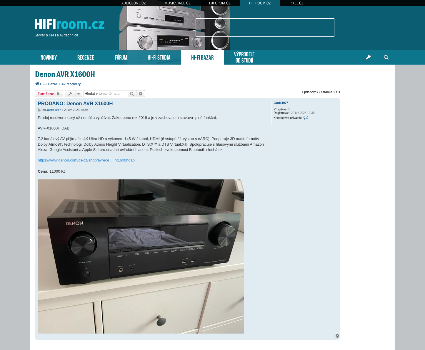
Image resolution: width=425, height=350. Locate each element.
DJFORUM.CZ (220, 3)
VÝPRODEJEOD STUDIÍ (244, 57)
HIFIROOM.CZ (260, 3)
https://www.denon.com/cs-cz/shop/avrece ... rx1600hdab (86, 160)
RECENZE (85, 57)
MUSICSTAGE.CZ (177, 3)
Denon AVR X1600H (65, 74)
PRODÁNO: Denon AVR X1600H (75, 103)
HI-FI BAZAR (202, 57)
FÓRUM (121, 57)
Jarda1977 (281, 103)
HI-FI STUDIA (159, 57)
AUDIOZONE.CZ (133, 3)
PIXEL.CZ (296, 3)
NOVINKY (49, 57)
